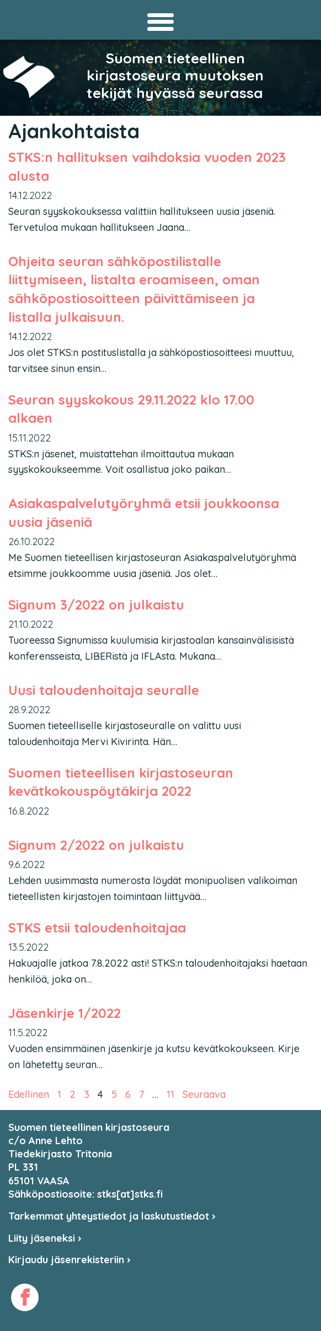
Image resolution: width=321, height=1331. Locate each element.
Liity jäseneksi (45, 1238)
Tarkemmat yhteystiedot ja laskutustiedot (112, 1216)
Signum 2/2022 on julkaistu (96, 845)
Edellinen (28, 1094)
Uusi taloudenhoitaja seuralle (103, 690)
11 (170, 1094)
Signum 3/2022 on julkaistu (96, 604)
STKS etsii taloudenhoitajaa (97, 927)
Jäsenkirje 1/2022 (64, 1013)
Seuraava (204, 1094)
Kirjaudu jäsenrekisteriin (69, 1259)
